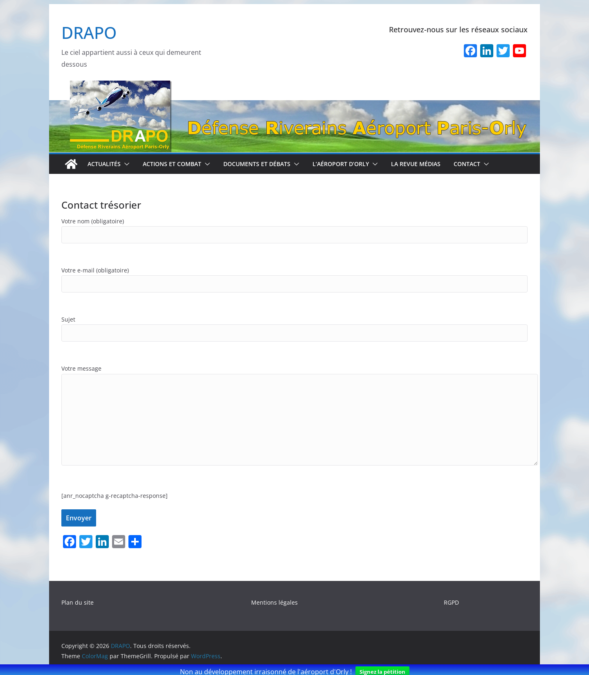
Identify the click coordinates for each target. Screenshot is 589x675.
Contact (467, 164)
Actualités (104, 164)
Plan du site (77, 602)
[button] (125, 164)
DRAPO (89, 32)
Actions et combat (172, 164)
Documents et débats (256, 164)
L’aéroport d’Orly (340, 164)
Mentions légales (274, 602)
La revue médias (416, 164)
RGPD (451, 602)
